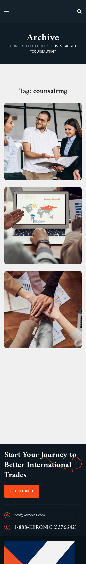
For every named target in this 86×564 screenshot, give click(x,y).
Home (14, 46)
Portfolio (35, 46)
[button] (79, 11)
